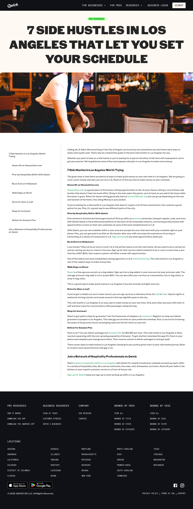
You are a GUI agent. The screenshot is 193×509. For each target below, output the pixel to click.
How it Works (14, 413)
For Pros (116, 5)
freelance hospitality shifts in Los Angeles (94, 362)
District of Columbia (18, 470)
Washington (159, 460)
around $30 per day (137, 196)
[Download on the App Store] (17, 485)
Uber (164, 294)
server (137, 218)
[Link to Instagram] (182, 485)
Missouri (86, 465)
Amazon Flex (115, 332)
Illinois (55, 454)
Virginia (158, 454)
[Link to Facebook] (175, 485)
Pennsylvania (124, 465)
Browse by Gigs (158, 418)
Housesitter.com (75, 189)
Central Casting (141, 258)
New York (86, 476)
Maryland (86, 449)
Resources (134, 5)
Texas (156, 449)
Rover (70, 272)
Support (182, 493)
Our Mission (85, 413)
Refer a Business (52, 424)
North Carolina (125, 449)
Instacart (147, 316)
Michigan (86, 460)
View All (118, 413)
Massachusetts (89, 454)
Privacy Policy (150, 493)
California (13, 460)
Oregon (120, 460)
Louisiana (56, 470)
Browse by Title (122, 418)
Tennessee (122, 476)
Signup (179, 5)
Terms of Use (168, 493)
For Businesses (94, 5)
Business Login (158, 5)
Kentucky (55, 465)
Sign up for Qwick (76, 374)
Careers (83, 418)
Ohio (119, 454)
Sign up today (119, 236)
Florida (11, 476)
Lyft (157, 294)
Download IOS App (16, 418)
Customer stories (52, 418)
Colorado (11, 465)
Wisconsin (159, 465)
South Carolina (125, 470)
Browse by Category (124, 429)
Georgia (55, 449)
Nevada (85, 470)
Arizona (11, 449)
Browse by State (122, 424)
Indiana (55, 460)
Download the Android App (20, 424)
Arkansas (11, 454)
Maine (53, 476)
